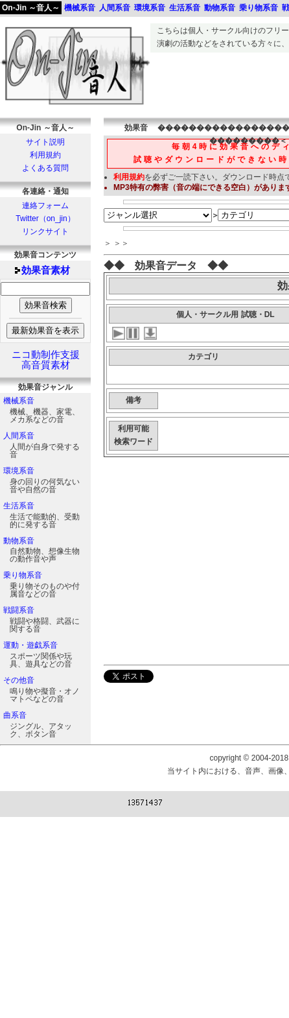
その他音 (18, 680)
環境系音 (18, 470)
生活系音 (18, 505)
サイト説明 (45, 142)
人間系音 (18, 435)
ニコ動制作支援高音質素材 (46, 359)
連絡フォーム (45, 205)
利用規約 (45, 155)
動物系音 (18, 540)
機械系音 (18, 400)
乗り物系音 (22, 575)
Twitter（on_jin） (45, 218)
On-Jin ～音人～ (31, 7)
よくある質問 (45, 167)
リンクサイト (45, 231)
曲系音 (15, 715)
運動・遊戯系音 (30, 645)
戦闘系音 (18, 610)
